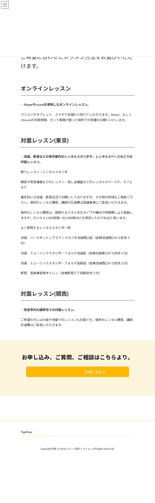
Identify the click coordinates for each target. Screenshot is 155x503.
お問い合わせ (89, 372)
